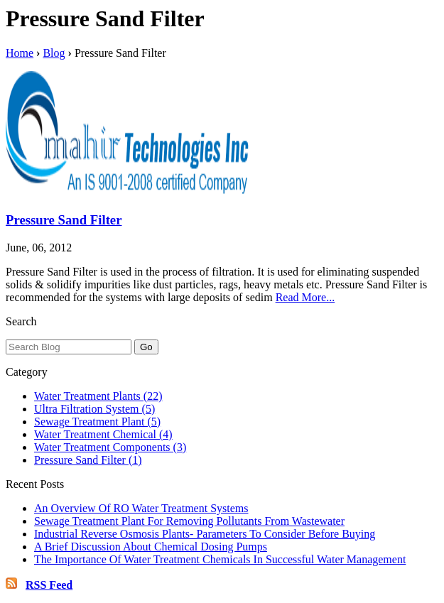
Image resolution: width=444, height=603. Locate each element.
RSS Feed (49, 585)
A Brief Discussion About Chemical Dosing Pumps (150, 546)
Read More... (305, 297)
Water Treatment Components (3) (110, 447)
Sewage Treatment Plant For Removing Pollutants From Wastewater (189, 521)
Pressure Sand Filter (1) (88, 460)
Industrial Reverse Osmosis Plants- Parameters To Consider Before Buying (204, 534)
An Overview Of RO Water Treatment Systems (141, 508)
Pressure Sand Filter (63, 219)
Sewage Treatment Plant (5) (97, 421)
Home (19, 53)
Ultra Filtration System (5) (94, 409)
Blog (54, 53)
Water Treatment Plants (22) (98, 396)
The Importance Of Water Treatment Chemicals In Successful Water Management (220, 559)
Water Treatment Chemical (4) (103, 434)
